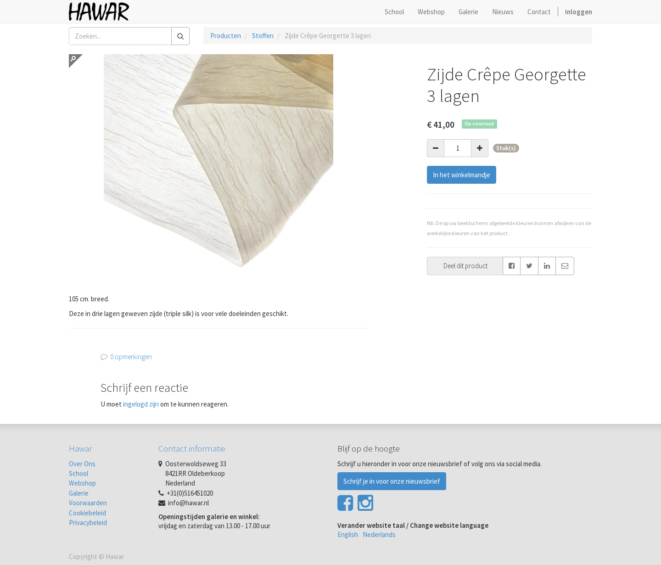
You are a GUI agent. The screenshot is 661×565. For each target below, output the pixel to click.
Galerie (79, 493)
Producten (225, 35)
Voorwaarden (88, 502)
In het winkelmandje (461, 174)
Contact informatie (191, 448)
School (78, 473)
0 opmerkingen (131, 356)
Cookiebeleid (87, 512)
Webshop (82, 483)
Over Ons (82, 463)
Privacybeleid (88, 522)
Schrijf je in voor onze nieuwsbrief (391, 481)
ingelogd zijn (141, 404)
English (347, 534)
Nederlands (379, 534)
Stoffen (263, 35)
